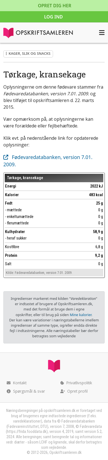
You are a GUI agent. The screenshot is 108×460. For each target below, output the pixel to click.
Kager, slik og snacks (28, 53)
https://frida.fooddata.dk (26, 431)
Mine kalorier (80, 314)
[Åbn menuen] (102, 32)
